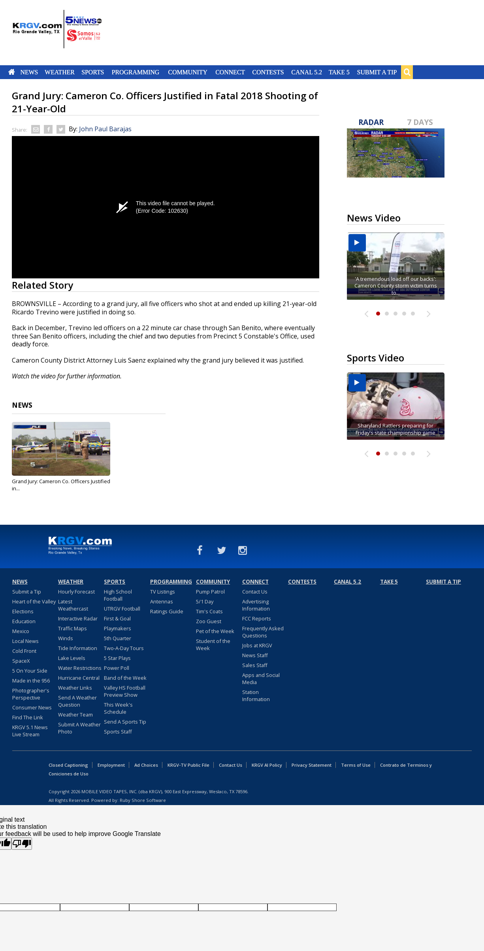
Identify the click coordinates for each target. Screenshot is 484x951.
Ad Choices (146, 765)
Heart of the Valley (34, 601)
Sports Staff (118, 731)
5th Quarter (117, 638)
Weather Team (75, 714)
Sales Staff (254, 665)
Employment (111, 765)
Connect (230, 72)
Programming (136, 72)
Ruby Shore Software (143, 800)
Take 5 (339, 72)
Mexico (20, 631)
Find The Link (27, 717)
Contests (268, 72)
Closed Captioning (68, 765)
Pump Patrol (210, 591)
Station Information (256, 695)
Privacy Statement (311, 765)
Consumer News (32, 707)
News (29, 72)
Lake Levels (71, 658)
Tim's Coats (209, 611)
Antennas (161, 601)
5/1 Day (204, 601)
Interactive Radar (78, 618)
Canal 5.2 (306, 72)
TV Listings (162, 591)
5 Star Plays (117, 658)
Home (11, 72)
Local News (25, 641)
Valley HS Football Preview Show (124, 691)
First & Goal (117, 618)
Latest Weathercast (73, 605)
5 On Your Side (29, 670)
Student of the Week (213, 644)
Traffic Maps (72, 628)
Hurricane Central (79, 677)
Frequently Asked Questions (263, 632)
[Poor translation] (21, 844)
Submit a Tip (377, 72)
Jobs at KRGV (257, 645)
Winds (65, 638)
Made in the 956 (31, 680)
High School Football (118, 595)
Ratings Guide (166, 611)
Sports (92, 72)
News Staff (255, 655)
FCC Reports (256, 618)
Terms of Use (356, 765)
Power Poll (116, 667)
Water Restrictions (80, 667)
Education (24, 621)
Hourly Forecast (76, 591)
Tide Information (77, 648)
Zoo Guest (208, 621)
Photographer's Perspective (30, 694)
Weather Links (75, 687)
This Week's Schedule (118, 708)
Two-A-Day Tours (124, 648)
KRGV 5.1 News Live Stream (30, 731)
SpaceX (21, 660)
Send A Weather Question (77, 701)
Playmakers (117, 628)
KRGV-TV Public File (188, 765)
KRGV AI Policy (267, 765)
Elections (23, 611)
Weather (60, 72)
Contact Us (254, 591)
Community (187, 72)
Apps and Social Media (261, 678)
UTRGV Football (122, 608)
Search (407, 72)
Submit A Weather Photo (79, 728)
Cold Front (24, 650)
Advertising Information (256, 605)
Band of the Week (125, 677)
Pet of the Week (215, 631)
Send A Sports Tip (125, 721)
